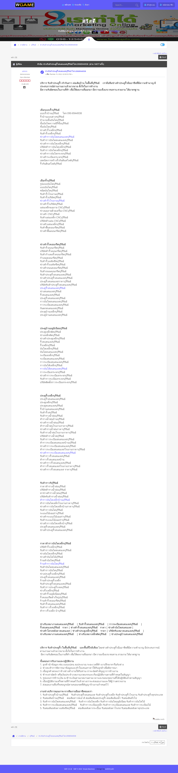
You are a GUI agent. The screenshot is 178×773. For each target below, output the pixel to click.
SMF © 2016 (77, 769)
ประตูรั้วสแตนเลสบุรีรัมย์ (53, 288)
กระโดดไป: (145, 742)
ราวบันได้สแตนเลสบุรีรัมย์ (54, 368)
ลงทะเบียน (114, 31)
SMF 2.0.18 (68, 769)
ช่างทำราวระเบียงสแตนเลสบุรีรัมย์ (59, 452)
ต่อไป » (164, 53)
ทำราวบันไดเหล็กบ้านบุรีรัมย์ (56, 499)
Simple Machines (89, 769)
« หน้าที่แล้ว (157, 53)
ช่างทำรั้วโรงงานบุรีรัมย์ (53, 200)
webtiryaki (109, 769)
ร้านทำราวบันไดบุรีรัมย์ (53, 563)
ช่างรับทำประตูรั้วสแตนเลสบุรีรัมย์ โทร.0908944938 (65, 71)
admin (24, 71)
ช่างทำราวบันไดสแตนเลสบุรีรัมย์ (58, 136)
